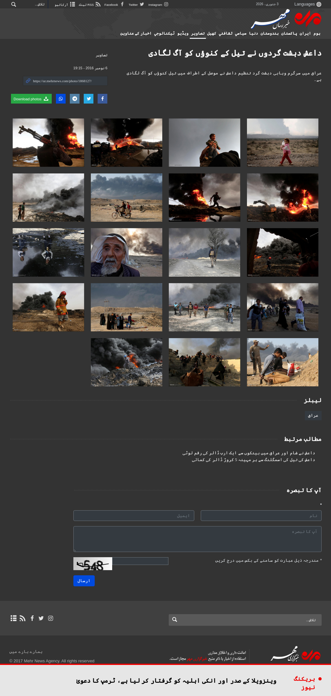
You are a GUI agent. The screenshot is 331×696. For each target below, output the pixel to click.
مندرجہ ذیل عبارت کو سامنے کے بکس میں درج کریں (268, 560)
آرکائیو (65, 4)
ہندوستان (270, 33)
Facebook (114, 4)
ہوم (317, 33)
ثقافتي (225, 33)
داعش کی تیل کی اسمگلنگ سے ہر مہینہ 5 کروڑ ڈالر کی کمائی (253, 460)
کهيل (211, 33)
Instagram (158, 4)
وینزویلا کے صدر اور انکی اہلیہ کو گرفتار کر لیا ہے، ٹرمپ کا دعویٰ (176, 680)
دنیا (253, 33)
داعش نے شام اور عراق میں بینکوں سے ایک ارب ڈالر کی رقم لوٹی (249, 453)
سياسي (240, 33)
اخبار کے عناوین (136, 33)
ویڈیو (182, 33)
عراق (313, 415)
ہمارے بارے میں (26, 651)
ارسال (84, 580)
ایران (305, 33)
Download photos (31, 98)
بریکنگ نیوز (304, 683)
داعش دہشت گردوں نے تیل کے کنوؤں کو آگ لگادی (235, 53)
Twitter (137, 4)
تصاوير (198, 33)
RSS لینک (90, 4)
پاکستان (289, 33)
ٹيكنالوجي (164, 33)
